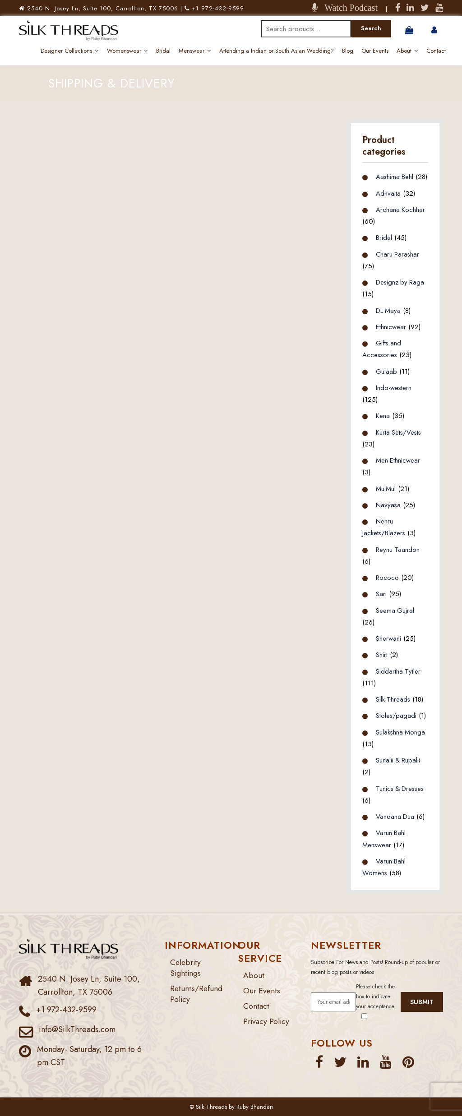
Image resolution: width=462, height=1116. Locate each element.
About (404, 50)
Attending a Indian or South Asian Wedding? (276, 50)
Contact (436, 50)
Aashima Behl (395, 176)
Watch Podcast (348, 7)
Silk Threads (393, 699)
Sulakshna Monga (401, 731)
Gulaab (386, 371)
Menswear (191, 50)
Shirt (382, 654)
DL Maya (388, 310)
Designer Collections (66, 50)
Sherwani (388, 638)
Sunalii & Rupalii (398, 760)
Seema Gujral (395, 610)
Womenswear (124, 50)
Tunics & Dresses (401, 788)
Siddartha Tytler (398, 670)
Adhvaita (388, 192)
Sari (381, 593)
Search (371, 28)
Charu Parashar (398, 253)
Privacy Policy (267, 1020)
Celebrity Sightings (186, 967)
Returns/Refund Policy (197, 993)
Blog (347, 50)
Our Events (374, 50)
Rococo (387, 577)
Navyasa (388, 505)
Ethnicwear (391, 326)
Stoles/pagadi (396, 715)
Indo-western (394, 387)
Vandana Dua (395, 816)
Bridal (163, 50)
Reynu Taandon (398, 549)
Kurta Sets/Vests (399, 431)
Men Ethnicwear (398, 460)
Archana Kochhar (400, 209)
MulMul (386, 488)
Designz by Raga (400, 282)
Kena (383, 415)
